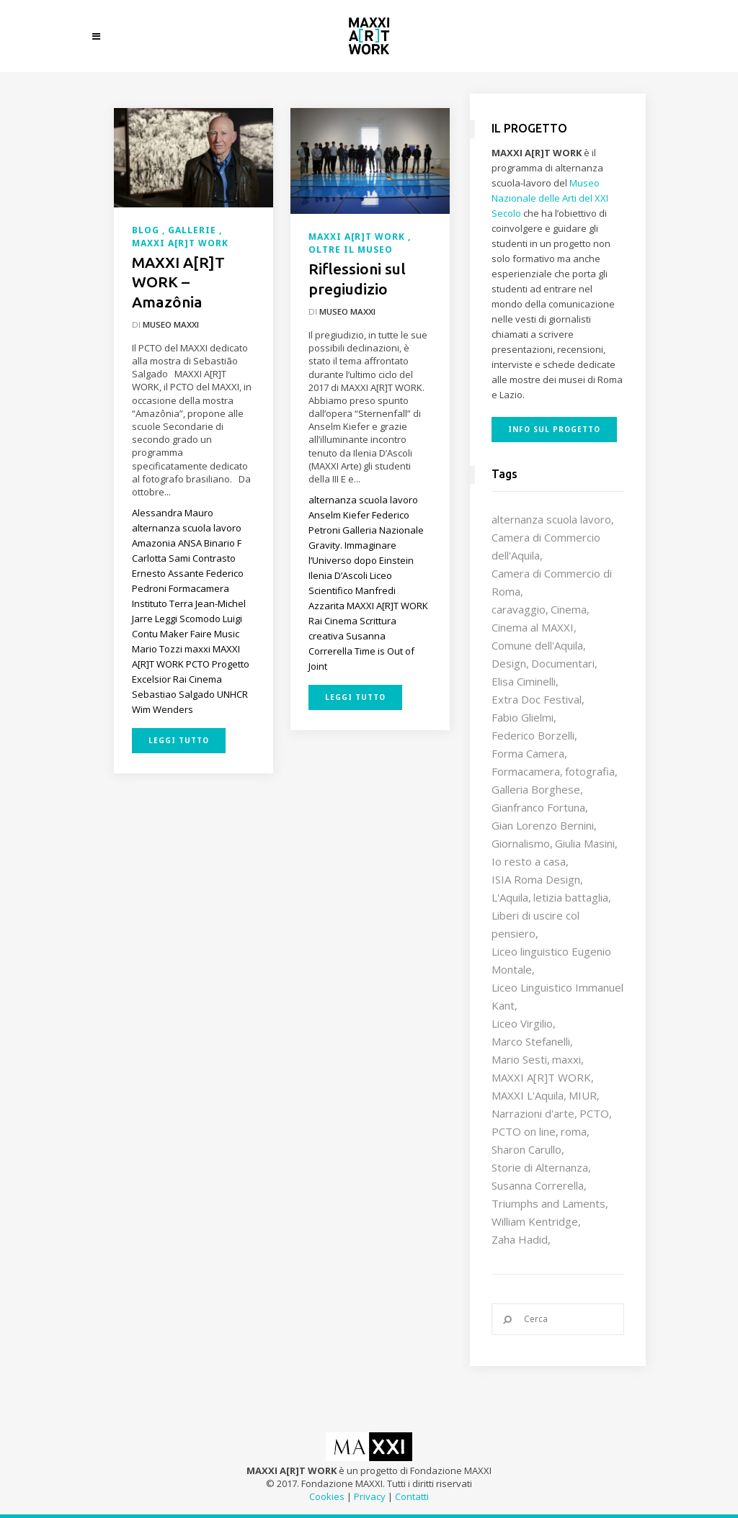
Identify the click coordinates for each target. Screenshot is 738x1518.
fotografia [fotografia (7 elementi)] (590, 771)
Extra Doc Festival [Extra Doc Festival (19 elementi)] (537, 699)
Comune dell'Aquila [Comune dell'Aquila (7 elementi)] (537, 645)
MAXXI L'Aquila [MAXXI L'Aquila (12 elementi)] (528, 1095)
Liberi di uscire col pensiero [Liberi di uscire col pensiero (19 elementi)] (535, 924)
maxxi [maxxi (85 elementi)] (566, 1059)
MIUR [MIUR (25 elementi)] (583, 1095)
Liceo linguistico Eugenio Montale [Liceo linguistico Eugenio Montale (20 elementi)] (551, 960)
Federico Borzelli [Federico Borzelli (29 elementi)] (533, 735)
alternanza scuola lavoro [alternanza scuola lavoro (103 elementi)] (551, 519)
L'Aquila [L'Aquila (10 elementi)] (510, 897)
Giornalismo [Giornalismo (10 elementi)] (521, 843)
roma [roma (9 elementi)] (574, 1131)
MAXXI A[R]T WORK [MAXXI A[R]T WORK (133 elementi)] (541, 1077)
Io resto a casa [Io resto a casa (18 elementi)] (529, 861)
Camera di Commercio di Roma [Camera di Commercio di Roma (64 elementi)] (552, 582)
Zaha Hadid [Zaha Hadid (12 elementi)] (520, 1239)
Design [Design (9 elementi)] (509, 663)
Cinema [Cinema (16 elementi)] (569, 609)
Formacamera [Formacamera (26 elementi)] (526, 771)
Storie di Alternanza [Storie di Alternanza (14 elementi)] (540, 1167)
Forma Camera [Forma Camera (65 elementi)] (528, 753)
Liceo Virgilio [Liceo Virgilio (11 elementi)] (522, 1023)
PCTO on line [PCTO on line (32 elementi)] (524, 1131)
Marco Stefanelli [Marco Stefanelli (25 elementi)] (531, 1041)
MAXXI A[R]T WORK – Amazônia (178, 281)
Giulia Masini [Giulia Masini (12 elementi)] (585, 843)
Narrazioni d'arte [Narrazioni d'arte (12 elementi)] (533, 1113)
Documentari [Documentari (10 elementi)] (563, 663)
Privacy (370, 1496)
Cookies (326, 1496)
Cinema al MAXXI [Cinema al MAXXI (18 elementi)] (533, 627)
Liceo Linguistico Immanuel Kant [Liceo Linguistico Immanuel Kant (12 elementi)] (557, 996)
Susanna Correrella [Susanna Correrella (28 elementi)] (538, 1185)
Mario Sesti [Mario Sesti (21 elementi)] (519, 1059)
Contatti (412, 1496)
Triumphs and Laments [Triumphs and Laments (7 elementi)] (548, 1203)
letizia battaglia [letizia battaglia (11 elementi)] (570, 897)
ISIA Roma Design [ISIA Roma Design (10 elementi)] (536, 879)
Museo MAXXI (171, 324)
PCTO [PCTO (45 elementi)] (594, 1113)
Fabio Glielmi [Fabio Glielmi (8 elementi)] (523, 717)
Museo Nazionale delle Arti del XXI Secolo (550, 198)
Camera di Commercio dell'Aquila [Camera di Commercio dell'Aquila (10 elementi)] (546, 546)
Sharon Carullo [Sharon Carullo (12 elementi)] (526, 1149)
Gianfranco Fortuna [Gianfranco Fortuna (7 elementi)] (538, 807)
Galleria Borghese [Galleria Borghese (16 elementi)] (536, 789)
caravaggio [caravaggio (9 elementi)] (519, 609)
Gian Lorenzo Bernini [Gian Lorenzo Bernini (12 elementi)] (543, 825)
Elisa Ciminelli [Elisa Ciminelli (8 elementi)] (524, 681)
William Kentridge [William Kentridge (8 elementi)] (535, 1221)
